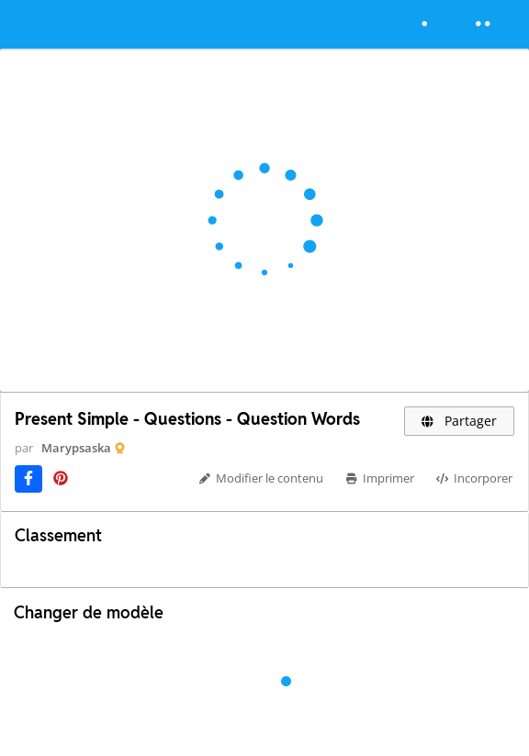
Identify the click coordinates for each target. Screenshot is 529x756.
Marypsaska (76, 447)
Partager (460, 420)
